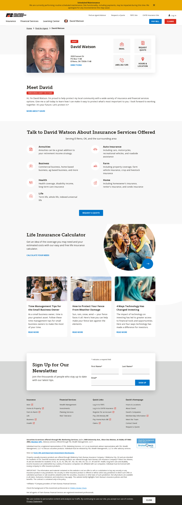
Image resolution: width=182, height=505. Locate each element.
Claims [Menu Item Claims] (170, 21)
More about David (36, 111)
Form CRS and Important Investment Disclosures (54, 453)
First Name (96, 366)
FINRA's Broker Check (78, 488)
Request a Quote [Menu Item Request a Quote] (118, 15)
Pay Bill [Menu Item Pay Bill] (155, 21)
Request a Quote (91, 213)
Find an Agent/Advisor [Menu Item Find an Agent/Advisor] (97, 15)
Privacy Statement (34, 501)
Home (29, 28)
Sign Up (142, 382)
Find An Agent (41, 28)
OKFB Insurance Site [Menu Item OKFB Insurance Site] (151, 15)
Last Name (127, 366)
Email (94, 378)
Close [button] (149, 500)
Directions (76, 65)
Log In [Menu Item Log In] (172, 15)
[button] (154, 5)
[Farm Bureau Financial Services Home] (21, 15)
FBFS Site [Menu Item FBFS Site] (134, 15)
